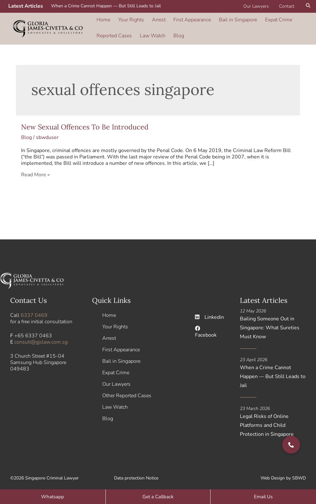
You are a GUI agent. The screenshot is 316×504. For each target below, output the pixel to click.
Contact (287, 6)
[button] (308, 6)
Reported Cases (114, 30)
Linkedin (209, 314)
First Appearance (184, 22)
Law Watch (149, 30)
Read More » (35, 171)
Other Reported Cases (126, 392)
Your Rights (128, 22)
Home (103, 22)
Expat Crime (265, 22)
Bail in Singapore (228, 22)
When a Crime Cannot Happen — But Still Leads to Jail (106, 6)
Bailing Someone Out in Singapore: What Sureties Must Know (269, 324)
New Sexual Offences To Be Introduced (84, 123)
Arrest (153, 22)
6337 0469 (34, 312)
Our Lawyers (258, 6)
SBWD (299, 475)
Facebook (206, 329)
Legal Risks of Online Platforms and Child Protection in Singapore (267, 422)
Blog (173, 30)
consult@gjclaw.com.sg (41, 339)
